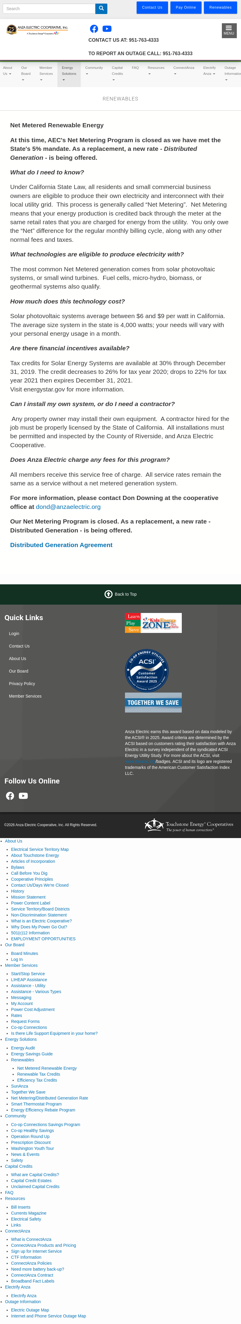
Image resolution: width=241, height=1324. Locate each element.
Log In (17, 959)
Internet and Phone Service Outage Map (48, 1316)
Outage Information (23, 1301)
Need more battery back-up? (37, 1269)
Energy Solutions (69, 73)
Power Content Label (30, 903)
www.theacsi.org (140, 761)
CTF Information (26, 1257)
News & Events (25, 1154)
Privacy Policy (22, 683)
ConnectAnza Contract (32, 1275)
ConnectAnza (183, 70)
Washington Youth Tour (32, 1148)
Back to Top (126, 593)
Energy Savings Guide (32, 1054)
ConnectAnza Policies (31, 1263)
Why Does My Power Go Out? (39, 927)
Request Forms (25, 1021)
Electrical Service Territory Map (40, 849)
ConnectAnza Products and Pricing (43, 1245)
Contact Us (19, 646)
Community (94, 70)
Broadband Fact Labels (32, 1281)
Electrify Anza (209, 70)
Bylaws (17, 867)
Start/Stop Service (28, 973)
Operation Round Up (30, 1136)
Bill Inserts (20, 1207)
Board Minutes (24, 953)
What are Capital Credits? (35, 1174)
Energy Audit (23, 1048)
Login (14, 633)
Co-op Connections (29, 1027)
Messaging (21, 997)
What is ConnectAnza (31, 1239)
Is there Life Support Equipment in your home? (54, 1033)
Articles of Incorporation (33, 861)
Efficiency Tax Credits (37, 1080)
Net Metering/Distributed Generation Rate (49, 1098)
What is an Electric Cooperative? (41, 921)
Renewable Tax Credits (38, 1074)
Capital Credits (117, 73)
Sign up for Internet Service (36, 1251)
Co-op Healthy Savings (32, 1130)
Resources (156, 70)
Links (16, 1225)
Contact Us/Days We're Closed (39, 885)
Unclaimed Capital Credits (35, 1186)
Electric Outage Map (30, 1310)
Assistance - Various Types (36, 991)
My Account (22, 1003)
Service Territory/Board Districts (40, 909)
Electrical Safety (26, 1219)
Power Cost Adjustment (33, 1009)
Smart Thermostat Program (36, 1104)
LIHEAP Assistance (29, 979)
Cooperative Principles (32, 879)
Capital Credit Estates (31, 1180)
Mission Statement (28, 897)
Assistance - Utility (28, 985)
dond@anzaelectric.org (68, 506)
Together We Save (28, 1092)
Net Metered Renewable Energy (47, 1068)
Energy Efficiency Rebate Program (43, 1110)
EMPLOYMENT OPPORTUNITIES (43, 938)
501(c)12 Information (30, 932)
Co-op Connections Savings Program (45, 1124)
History (17, 891)
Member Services (46, 73)
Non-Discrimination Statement (39, 915)
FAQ (135, 67)
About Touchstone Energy (35, 855)
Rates (16, 1015)
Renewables (22, 1059)
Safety (17, 1160)
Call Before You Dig (29, 873)
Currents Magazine (28, 1213)
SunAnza (19, 1086)
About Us (17, 658)
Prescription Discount (31, 1142)
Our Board (25, 73)
